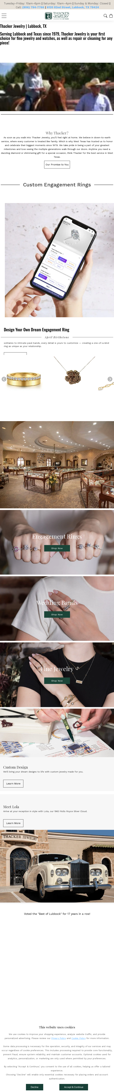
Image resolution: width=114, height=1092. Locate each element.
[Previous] (4, 379)
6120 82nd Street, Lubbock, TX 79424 (73, 7)
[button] (106, 16)
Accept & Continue (73, 1087)
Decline (35, 1087)
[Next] (110, 379)
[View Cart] (111, 16)
